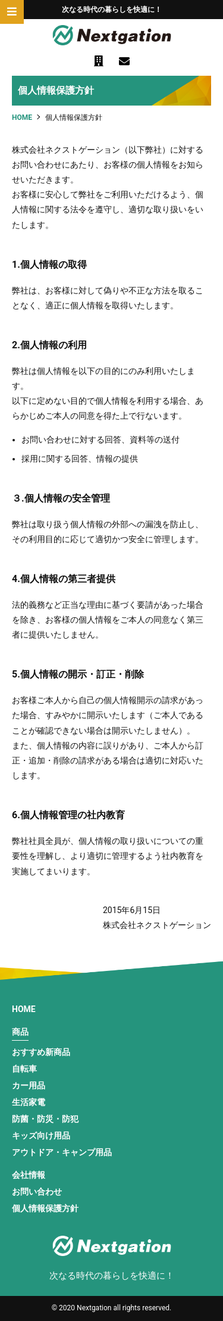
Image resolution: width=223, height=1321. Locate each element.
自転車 (24, 1068)
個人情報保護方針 (45, 1208)
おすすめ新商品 (41, 1052)
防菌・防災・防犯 (45, 1119)
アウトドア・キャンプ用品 (62, 1152)
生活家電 (28, 1102)
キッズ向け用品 (41, 1135)
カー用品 (28, 1085)
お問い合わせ (37, 1191)
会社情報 (28, 1175)
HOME (24, 1009)
